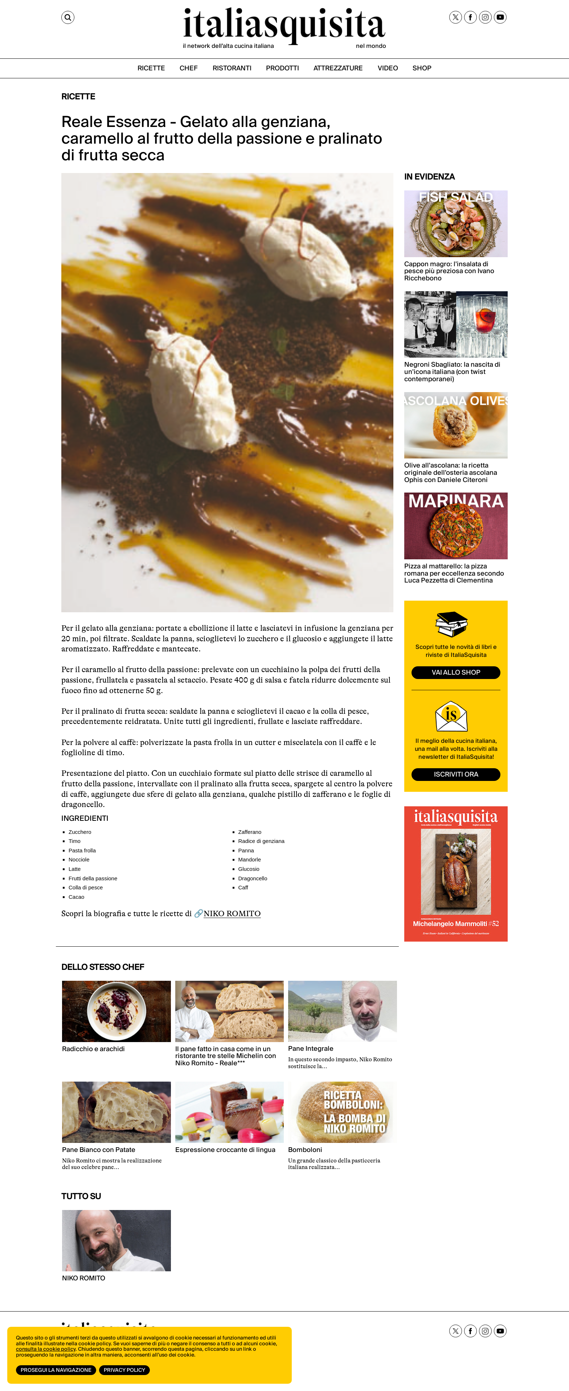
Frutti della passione (93, 878)
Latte (75, 869)
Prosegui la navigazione (56, 1370)
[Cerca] (67, 17)
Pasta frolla (82, 850)
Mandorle (249, 859)
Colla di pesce (86, 887)
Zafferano (250, 832)
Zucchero (80, 832)
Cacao (76, 897)
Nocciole (79, 859)
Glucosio (248, 869)
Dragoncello (252, 878)
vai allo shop (456, 672)
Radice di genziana (261, 841)
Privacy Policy (124, 1370)
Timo (75, 841)
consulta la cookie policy (45, 1349)
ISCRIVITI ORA (456, 774)
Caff (243, 887)
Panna (246, 850)
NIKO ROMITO (232, 913)
